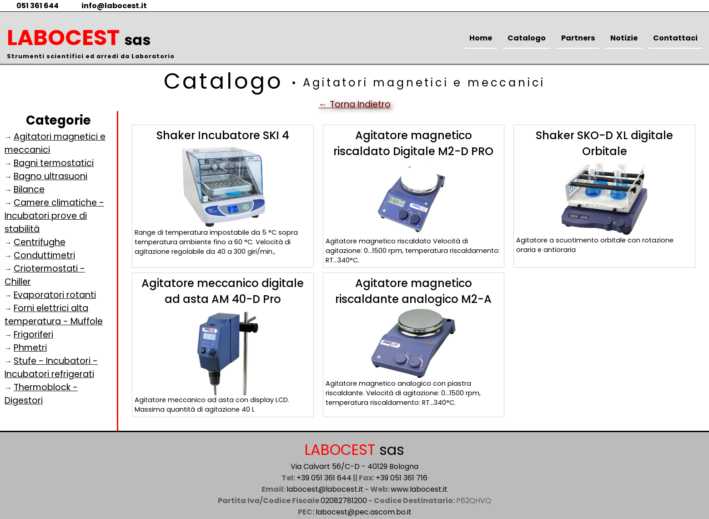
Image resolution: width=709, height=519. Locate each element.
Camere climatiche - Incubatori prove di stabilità (54, 216)
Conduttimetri (44, 255)
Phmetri (30, 348)
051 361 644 (32, 5)
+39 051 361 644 (324, 478)
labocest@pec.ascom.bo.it (364, 512)
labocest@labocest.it (325, 489)
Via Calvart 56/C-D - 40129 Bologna (354, 466)
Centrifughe (39, 242)
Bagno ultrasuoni (50, 176)
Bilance (29, 189)
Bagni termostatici (54, 163)
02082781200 (344, 500)
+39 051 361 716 (401, 478)
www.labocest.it (419, 489)
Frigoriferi (33, 334)
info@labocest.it (108, 5)
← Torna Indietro (354, 104)
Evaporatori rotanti (55, 295)
